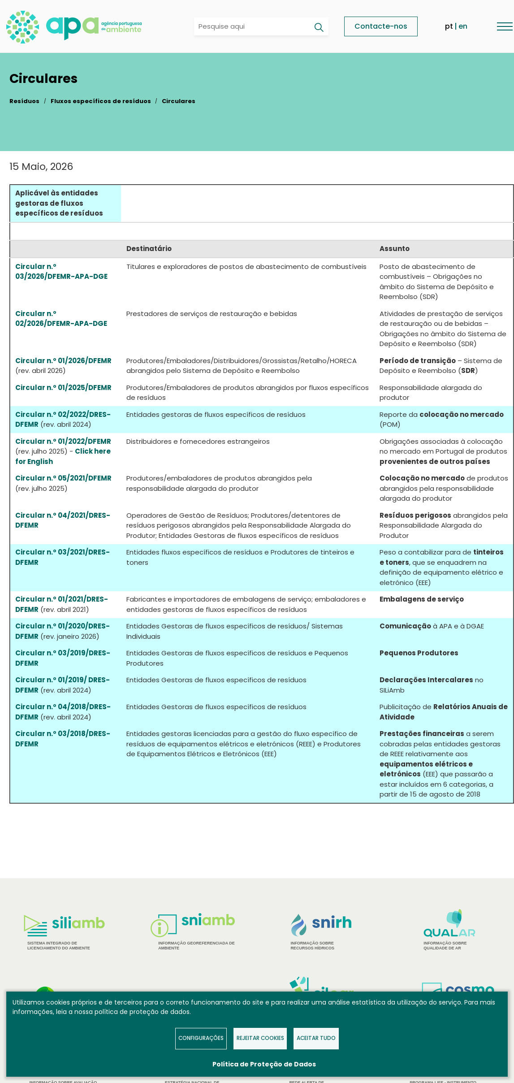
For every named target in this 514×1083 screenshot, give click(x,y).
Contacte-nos (380, 26)
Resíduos (24, 101)
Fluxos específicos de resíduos (101, 101)
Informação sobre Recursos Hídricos (321, 932)
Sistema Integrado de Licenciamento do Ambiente (64, 932)
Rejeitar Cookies (260, 1038)
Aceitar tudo (316, 1038)
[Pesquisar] (318, 27)
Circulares (178, 101)
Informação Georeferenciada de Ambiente (193, 931)
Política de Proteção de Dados (264, 1064)
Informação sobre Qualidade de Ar (449, 929)
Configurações (201, 1038)
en (462, 26)
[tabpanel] (64, 933)
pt (449, 26)
